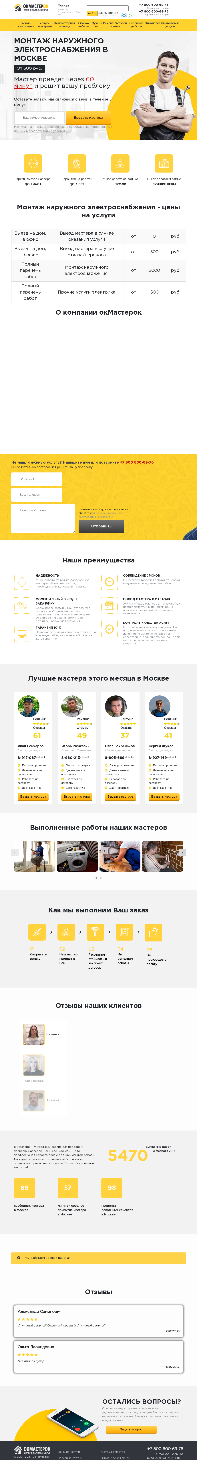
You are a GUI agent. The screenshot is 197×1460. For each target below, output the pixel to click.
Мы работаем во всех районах (43, 1229)
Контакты (64, 1448)
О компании (66, 1442)
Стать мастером (112, 1442)
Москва (63, 5)
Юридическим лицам (115, 1430)
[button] (96, 878)
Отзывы (63, 1436)
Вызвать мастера (33, 796)
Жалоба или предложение (120, 1436)
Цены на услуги (69, 1423)
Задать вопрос (131, 1401)
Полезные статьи (70, 1430)
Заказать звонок (105, 13)
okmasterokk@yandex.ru (168, 1435)
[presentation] (15, 852)
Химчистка (152, 23)
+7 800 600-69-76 (154, 5)
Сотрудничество (113, 1423)
